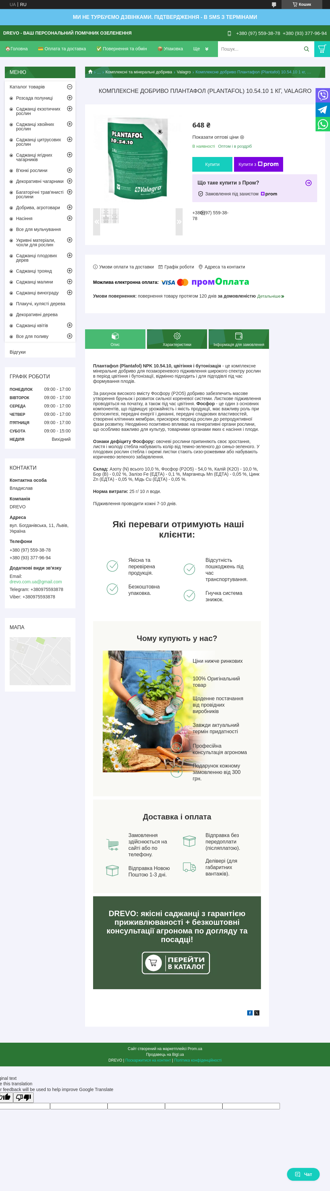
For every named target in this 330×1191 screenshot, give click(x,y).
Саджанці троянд (34, 271)
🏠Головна (16, 48)
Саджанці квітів (32, 325)
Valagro (184, 72)
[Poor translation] (23, 1097)
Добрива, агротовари (38, 207)
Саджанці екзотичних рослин (38, 111)
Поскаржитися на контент (148, 1060)
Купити (212, 164)
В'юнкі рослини (31, 170)
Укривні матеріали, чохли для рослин (35, 242)
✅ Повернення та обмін (121, 48)
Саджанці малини (34, 281)
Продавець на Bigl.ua (165, 1054)
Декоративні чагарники (40, 181)
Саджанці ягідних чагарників (34, 157)
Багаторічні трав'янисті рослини (40, 194)
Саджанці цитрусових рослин (38, 142)
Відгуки (18, 352)
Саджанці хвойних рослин (35, 126)
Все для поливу (32, 336)
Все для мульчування (38, 229)
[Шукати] (306, 49)
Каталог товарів (27, 86)
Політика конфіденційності (198, 1060)
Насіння (24, 218)
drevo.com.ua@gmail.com (36, 581)
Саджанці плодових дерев (36, 258)
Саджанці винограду (37, 292)
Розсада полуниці (34, 98)
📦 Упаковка (170, 48)
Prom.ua (195, 1049)
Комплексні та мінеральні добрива (139, 72)
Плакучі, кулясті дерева (40, 303)
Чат (303, 1174)
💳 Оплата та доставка (62, 48)
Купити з (259, 164)
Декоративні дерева (37, 314)
